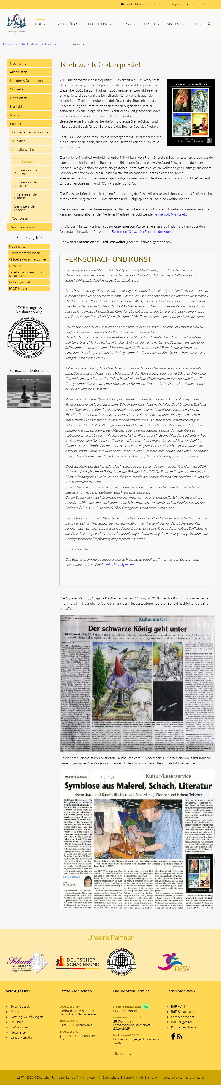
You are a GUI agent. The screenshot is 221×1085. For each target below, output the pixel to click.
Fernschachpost (182, 1017)
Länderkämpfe (21, 1037)
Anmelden (192, 4)
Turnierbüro (67, 24)
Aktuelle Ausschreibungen (28, 259)
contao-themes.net (192, 1077)
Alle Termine (122, 1053)
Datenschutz (110, 1077)
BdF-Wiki (178, 1006)
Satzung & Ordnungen (26, 80)
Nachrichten (19, 63)
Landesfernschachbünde (30, 132)
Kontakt (16, 106)
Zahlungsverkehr (22, 227)
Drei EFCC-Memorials (76, 1025)
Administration (149, 1077)
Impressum (90, 1077)
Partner (15, 123)
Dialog (127, 24)
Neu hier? (17, 115)
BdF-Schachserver (184, 1011)
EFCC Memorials (125, 1010)
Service (151, 24)
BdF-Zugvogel (19, 282)
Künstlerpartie (23, 149)
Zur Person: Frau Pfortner (26, 172)
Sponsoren (20, 218)
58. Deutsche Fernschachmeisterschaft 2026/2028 (131, 1025)
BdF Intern (100, 24)
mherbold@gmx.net (170, 214)
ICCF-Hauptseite (183, 1027)
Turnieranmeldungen (24, 253)
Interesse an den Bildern (26, 196)
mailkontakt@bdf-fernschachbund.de (146, 4)
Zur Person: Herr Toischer (26, 184)
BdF (40, 24)
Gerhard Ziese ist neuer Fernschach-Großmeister (78, 1012)
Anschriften (18, 72)
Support (207, 4)
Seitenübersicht (22, 1006)
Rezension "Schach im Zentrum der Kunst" (143, 231)
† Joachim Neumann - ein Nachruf (78, 1037)
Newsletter (18, 98)
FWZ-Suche (19, 1027)
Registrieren (178, 4)
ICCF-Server (18, 288)
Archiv (175, 24)
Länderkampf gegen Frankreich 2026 (136, 1040)
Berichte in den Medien (25, 208)
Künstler (18, 141)
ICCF (196, 24)
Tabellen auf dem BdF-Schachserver (25, 274)
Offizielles (17, 89)
